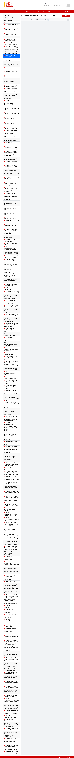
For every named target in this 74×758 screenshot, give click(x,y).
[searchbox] (54, 5)
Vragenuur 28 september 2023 (10, 76)
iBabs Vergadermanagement (57, 757)
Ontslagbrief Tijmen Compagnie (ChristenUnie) (10, 34)
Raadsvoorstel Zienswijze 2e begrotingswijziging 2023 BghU (11, 256)
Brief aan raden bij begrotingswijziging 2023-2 (10, 217)
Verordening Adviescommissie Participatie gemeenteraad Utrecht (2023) (10, 148)
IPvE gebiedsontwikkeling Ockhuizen (10, 606)
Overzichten (19, 9)
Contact (37, 9)
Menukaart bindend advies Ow (10, 468)
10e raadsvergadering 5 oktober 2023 (10, 59)
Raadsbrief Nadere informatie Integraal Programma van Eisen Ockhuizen (11, 659)
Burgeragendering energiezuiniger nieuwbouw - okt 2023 (11, 339)
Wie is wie (26, 9)
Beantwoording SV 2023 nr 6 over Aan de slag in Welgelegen (11, 752)
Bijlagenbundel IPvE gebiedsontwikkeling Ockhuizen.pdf (9, 611)
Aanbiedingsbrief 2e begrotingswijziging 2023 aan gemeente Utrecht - (10, 264)
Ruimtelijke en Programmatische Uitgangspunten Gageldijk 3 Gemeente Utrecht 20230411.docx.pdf (11, 701)
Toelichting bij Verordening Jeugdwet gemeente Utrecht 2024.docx (11, 382)
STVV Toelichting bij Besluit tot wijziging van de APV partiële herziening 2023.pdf (11, 524)
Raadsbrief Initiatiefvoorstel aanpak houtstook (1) (11, 353)
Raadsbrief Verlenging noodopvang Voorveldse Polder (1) (11, 687)
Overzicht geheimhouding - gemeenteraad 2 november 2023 (11, 43)
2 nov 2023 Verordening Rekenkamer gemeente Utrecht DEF (10, 118)
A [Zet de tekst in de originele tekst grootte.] (65, 11)
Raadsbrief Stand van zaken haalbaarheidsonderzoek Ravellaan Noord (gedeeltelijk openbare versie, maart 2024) (11, 747)
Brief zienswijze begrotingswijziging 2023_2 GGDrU (10, 213)
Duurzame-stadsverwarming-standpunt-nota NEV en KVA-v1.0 (11, 306)
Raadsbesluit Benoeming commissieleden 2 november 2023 (11, 86)
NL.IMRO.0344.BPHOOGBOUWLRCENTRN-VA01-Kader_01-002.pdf (12, 434)
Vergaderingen (12, 9)
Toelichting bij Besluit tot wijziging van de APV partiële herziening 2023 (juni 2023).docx (11, 504)
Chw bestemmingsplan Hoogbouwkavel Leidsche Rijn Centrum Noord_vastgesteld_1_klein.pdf (10, 428)
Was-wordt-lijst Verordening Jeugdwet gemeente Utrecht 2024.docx (11, 387)
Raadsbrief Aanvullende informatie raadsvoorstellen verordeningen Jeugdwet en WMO (11, 402)
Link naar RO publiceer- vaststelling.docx (10, 438)
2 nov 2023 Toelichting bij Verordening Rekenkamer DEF (10, 128)
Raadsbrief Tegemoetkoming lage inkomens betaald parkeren (11, 315)
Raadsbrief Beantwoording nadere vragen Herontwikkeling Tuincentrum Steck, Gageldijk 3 (11, 712)
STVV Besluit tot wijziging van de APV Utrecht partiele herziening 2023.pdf (11, 519)
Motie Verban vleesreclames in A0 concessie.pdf (11, 288)
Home (11, 11)
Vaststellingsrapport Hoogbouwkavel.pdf (9, 423)
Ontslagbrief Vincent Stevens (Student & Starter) (11, 25)
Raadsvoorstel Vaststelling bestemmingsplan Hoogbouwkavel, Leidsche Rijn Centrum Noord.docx (11, 418)
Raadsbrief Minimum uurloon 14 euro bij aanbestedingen (11, 729)
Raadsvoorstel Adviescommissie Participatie (10, 143)
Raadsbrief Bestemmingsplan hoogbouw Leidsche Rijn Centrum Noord (11, 443)
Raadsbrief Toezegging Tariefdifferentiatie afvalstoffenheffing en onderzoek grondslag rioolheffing (11, 577)
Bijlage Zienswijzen (9, 622)
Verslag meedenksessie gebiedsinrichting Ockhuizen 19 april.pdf (11, 637)
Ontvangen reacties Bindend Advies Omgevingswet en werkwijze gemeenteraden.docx (11, 473)
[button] (68, 5)
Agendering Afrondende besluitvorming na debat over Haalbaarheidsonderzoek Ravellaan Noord (10, 741)
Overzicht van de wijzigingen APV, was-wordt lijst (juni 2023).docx (11, 509)
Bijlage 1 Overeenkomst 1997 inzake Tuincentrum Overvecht (11, 716)
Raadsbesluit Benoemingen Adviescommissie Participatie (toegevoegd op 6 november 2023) (11, 167)
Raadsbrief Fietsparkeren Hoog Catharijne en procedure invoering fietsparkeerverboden (10, 548)
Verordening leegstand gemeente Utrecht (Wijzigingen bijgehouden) (10, 184)
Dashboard (5, 9)
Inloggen (67, 757)
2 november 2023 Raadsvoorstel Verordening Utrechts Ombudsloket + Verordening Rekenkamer (10, 102)
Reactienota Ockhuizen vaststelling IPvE (10, 620)
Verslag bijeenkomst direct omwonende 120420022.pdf (10, 626)
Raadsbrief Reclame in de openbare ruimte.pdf (10, 285)
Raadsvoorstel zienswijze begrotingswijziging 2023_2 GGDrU (10, 208)
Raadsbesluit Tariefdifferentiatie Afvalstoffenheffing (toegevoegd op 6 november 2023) (11, 564)
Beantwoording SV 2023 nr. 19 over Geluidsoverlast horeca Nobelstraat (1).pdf (11, 325)
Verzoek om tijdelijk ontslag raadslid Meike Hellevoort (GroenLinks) (11, 30)
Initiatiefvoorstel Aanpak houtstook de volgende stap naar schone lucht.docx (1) (11, 349)
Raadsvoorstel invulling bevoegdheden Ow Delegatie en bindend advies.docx (11, 464)
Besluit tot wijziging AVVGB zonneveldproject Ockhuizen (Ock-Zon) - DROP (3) (11, 616)
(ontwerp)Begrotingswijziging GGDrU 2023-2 (11, 221)
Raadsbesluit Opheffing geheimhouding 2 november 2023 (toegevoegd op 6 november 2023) (11, 48)
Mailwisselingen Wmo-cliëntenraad (10, 406)
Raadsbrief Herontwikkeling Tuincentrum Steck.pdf (11, 696)
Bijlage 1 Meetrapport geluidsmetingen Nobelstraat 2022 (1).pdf (11, 330)
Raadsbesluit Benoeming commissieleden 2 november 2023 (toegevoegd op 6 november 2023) (11, 90)
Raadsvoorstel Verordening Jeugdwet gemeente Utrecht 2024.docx (11, 373)
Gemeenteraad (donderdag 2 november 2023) (27, 11)
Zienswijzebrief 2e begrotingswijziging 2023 (9, 260)
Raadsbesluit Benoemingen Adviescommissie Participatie (11, 162)
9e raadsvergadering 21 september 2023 (10, 56)
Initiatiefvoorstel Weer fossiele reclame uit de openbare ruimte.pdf (11, 292)
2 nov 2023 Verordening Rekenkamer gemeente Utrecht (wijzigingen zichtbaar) (10, 123)
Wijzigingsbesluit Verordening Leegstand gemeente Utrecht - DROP (11, 178)
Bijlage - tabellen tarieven (10, 581)
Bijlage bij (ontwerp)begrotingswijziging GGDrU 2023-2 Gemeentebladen (11, 226)
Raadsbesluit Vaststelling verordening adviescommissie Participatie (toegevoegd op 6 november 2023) (10, 153)
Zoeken (43, 3)
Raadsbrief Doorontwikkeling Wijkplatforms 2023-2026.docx (11, 673)
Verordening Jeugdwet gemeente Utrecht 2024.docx (10, 377)
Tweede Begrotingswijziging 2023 (11, 244)
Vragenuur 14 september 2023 (10, 68)
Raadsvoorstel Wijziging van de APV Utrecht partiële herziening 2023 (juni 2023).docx (11, 493)
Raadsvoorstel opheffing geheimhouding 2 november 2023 (11, 40)
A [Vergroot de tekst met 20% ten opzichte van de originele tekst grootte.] (67, 11)
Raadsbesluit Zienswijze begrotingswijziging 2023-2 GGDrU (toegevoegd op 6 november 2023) (10, 231)
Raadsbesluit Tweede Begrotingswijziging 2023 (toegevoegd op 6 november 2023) (11, 248)
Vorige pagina (66, 15)
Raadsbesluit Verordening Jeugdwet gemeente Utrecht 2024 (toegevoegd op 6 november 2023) (11, 392)
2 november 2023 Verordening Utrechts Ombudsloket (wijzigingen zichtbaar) (11, 113)
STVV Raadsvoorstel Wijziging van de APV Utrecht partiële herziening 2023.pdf (10, 514)
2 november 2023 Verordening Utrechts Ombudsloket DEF (11, 108)
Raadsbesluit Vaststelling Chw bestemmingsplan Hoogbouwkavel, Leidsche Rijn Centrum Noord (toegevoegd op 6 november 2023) (11, 449)
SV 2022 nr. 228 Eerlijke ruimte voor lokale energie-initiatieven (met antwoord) (10, 302)
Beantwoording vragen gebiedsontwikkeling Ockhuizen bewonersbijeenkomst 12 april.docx (11, 631)
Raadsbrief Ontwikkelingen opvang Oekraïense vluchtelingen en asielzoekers (11, 683)
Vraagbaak (32, 9)
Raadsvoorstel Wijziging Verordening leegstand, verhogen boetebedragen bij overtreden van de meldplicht (11, 189)
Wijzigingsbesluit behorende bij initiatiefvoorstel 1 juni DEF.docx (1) (11, 358)
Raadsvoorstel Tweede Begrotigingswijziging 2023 (10, 240)
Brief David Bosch (9, 22)
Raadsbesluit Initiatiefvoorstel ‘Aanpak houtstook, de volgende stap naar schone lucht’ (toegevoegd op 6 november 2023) (11, 363)
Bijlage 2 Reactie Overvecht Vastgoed (11, 720)
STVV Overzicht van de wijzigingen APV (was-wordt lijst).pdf (10, 529)
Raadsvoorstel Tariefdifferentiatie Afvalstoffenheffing (8, 558)
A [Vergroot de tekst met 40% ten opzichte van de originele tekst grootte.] (69, 11)
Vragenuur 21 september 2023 (10, 72)
